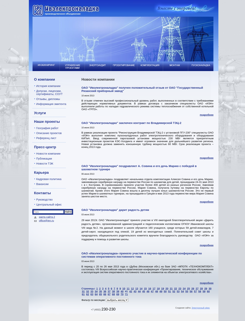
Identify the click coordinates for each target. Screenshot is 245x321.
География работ (47, 128)
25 (188, 288)
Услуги (40, 113)
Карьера (41, 172)
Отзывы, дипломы (48, 99)
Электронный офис (201, 308)
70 (122, 294)
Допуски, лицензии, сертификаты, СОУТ (49, 92)
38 (113, 291)
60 (208, 291)
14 (141, 288)
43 (135, 291)
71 (126, 294)
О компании (44, 79)
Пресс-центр (45, 147)
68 (113, 294)
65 (100, 294)
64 (96, 294)
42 (130, 291)
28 (201, 288)
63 (92, 294)
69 (117, 294)
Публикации (44, 158)
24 (184, 288)
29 (205, 288)
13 (136, 288)
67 (109, 294)
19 (162, 288)
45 (143, 291)
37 (109, 291)
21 (171, 288)
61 (83, 294)
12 (132, 288)
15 (145, 288)
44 (139, 291)
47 (152, 291)
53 (178, 291)
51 (169, 291)
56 (191, 291)
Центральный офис (49, 204)
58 (199, 291)
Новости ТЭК (44, 163)
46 (147, 291)
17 (154, 288)
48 (156, 291)
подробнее (207, 114)
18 (158, 288)
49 (160, 291)
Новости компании (48, 153)
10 (123, 288)
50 (165, 291)
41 (126, 291)
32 (87, 291)
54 (182, 291)
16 (149, 288)
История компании (48, 86)
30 (210, 288)
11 (128, 288)
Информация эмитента (51, 104)
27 (197, 288)
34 (96, 291)
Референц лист (46, 138)
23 (179, 288)
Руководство (44, 199)
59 (204, 291)
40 (122, 291)
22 (175, 288)
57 (195, 291)
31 (83, 291)
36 (104, 291)
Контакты (42, 193)
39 (117, 291)
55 (186, 291)
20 (167, 288)
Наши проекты (47, 122)
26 (192, 288)
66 (104, 294)
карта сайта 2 (47, 216)
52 (173, 291)
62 (87, 294)
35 (100, 291)
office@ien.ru (46, 220)
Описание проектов (49, 133)
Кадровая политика (48, 179)
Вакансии (42, 184)
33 (92, 291)
